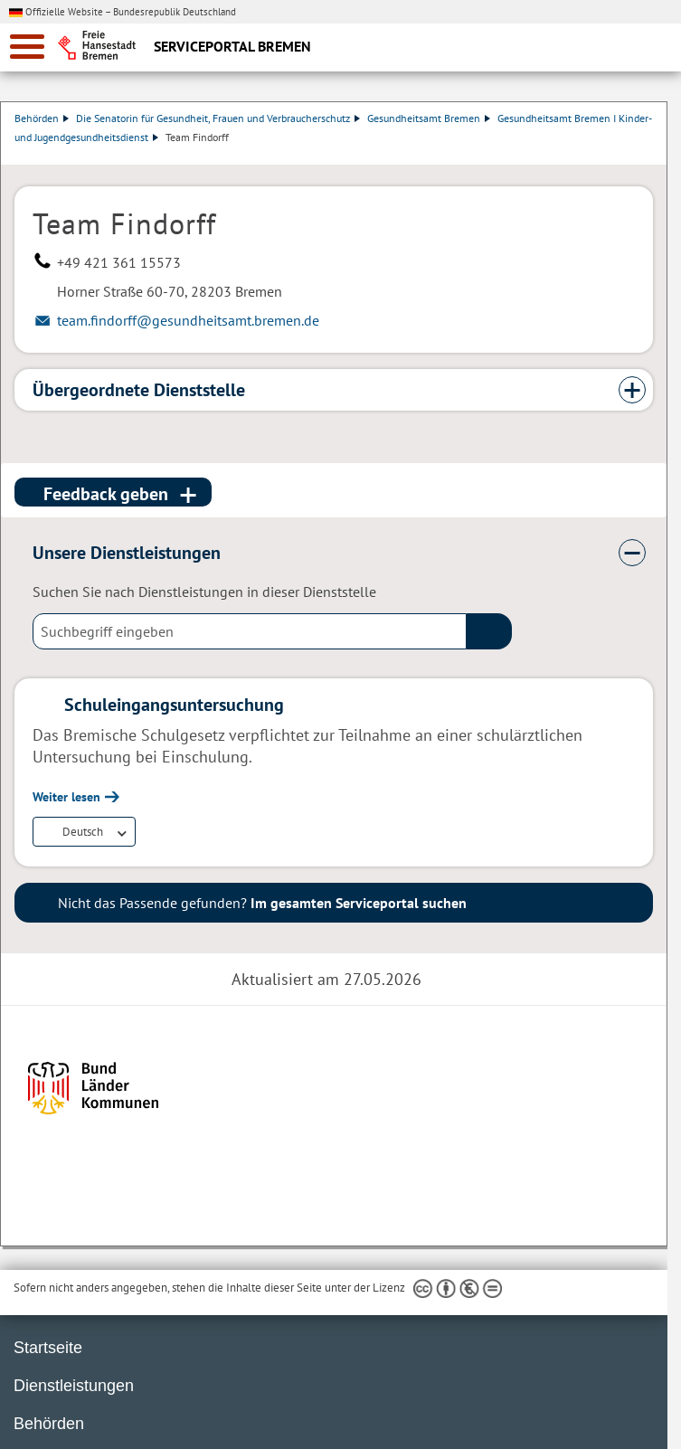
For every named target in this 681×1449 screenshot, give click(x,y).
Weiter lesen (66, 797)
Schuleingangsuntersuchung (174, 704)
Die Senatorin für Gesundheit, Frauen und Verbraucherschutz (219, 118)
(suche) (489, 631)
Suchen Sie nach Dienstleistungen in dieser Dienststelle (204, 591)
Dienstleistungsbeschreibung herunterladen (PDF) (649, 155)
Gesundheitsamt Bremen (429, 118)
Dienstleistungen (74, 1386)
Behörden (42, 118)
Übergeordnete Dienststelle (139, 390)
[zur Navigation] (27, 46)
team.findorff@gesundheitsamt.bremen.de (188, 320)
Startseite (48, 1348)
